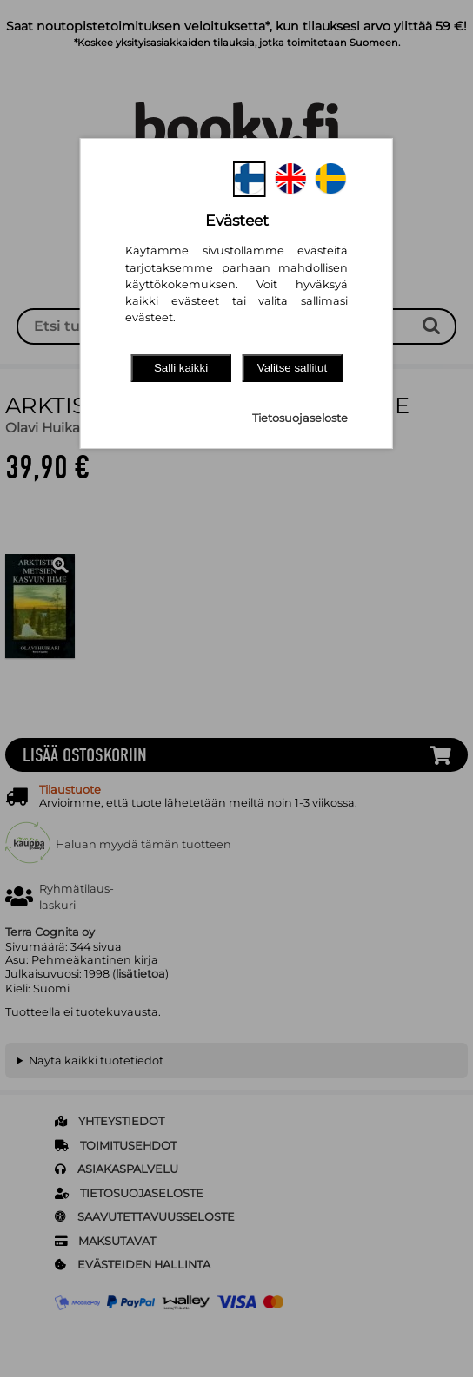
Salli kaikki (181, 367)
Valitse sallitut (292, 367)
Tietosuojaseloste (300, 418)
